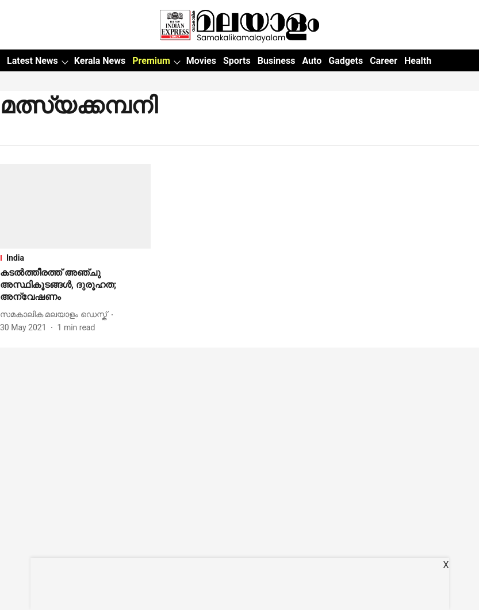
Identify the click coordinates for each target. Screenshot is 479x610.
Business (277, 60)
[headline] (75, 285)
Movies (201, 60)
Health (417, 60)
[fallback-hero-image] (75, 206)
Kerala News (99, 60)
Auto (311, 60)
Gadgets (345, 60)
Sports (237, 60)
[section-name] (75, 257)
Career (383, 60)
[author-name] (56, 314)
